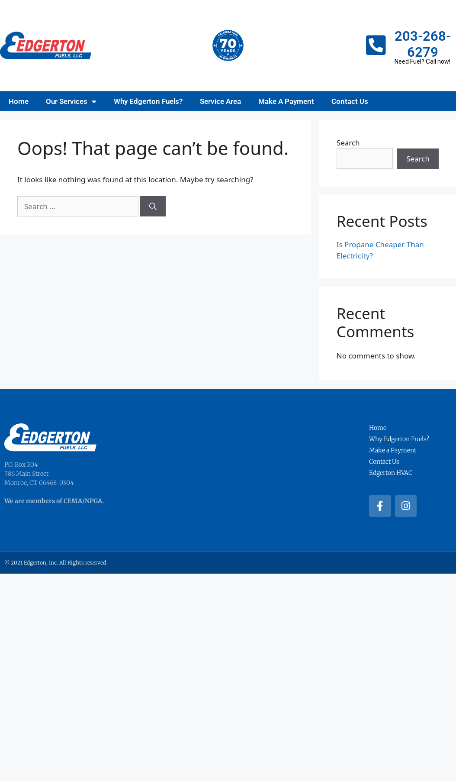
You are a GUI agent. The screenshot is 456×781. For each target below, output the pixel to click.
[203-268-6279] (376, 45)
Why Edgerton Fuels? (148, 101)
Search (348, 143)
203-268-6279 (423, 44)
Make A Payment (286, 101)
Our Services (71, 102)
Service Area (220, 101)
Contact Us (349, 101)
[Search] (153, 206)
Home (19, 101)
